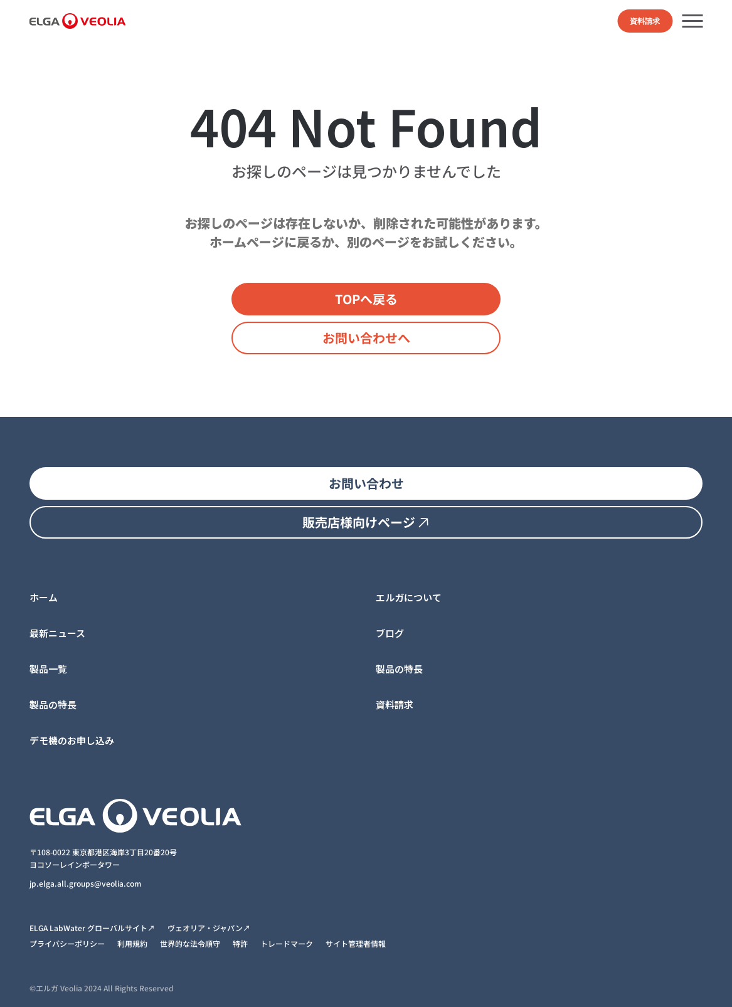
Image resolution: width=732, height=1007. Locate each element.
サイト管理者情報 (356, 943)
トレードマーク (286, 943)
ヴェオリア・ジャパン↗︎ (208, 927)
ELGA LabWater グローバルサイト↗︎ (92, 927)
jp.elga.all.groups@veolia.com (86, 883)
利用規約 (132, 943)
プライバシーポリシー (67, 943)
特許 (240, 943)
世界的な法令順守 (190, 943)
